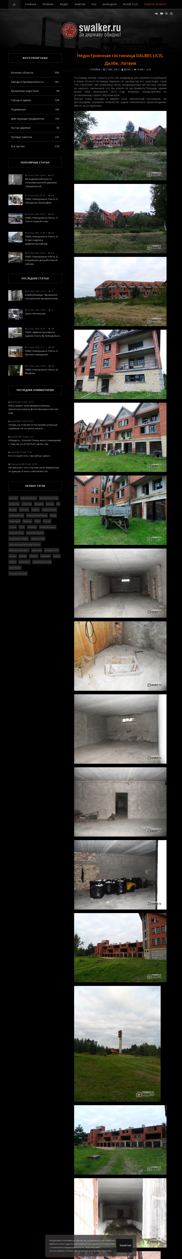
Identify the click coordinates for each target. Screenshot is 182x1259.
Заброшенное (49, 509)
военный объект (35, 532)
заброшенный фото (19, 550)
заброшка (36, 550)
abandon (13, 498)
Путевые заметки (35, 137)
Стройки (95, 69)
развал (56, 556)
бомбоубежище (48, 527)
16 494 (138, 69)
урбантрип (24, 561)
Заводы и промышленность (35, 82)
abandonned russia (49, 498)
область (34, 556)
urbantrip (26, 504)
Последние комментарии (35, 390)
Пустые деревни (35, 127)
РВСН (37, 521)
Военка (12, 509)
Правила (48, 4)
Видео (64, 4)
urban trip (14, 504)
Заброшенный (16, 515)
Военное (24, 509)
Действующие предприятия (35, 118)
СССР (21, 527)
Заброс (35, 509)
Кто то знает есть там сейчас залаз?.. (29, 455)
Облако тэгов (35, 485)
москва (22, 556)
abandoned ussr (28, 498)
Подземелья (35, 109)
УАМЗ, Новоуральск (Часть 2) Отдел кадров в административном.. (41, 240)
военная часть (16, 532)
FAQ (94, 4)
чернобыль (15, 567)
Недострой (14, 521)
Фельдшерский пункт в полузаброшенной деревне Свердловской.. (41, 182)
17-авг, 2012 (111, 69)
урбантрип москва (42, 561)
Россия (47, 521)
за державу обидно (18, 538)
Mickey (126, 69)
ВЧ (58, 504)
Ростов (12, 527)
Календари (110, 4)
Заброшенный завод (37, 515)
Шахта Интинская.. (35, 313)
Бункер (49, 504)
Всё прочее (35, 146)
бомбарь (32, 527)
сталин (12, 561)
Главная (30, 4)
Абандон (39, 504)
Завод (53, 515)
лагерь (12, 556)
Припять (27, 521)
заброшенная (37, 538)
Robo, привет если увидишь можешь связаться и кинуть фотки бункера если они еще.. (33, 409)
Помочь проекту (155, 4)
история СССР (51, 550)
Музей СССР (130, 4)
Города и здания (35, 100)
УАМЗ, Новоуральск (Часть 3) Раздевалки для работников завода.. (41, 260)
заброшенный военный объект (24, 544)
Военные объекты (35, 72)
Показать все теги (18, 573)
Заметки (79, 4)
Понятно (126, 1245)
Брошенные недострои (35, 91)
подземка (45, 556)
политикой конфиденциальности (67, 1247)
